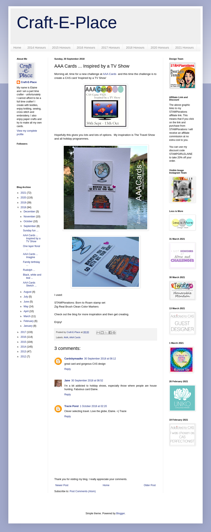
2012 (24, 356)
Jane (67, 380)
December (30, 211)
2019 (24, 202)
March (27, 316)
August (28, 291)
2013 (24, 351)
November (30, 216)
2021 (24, 192)
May (26, 306)
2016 (24, 336)
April (26, 311)
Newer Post (61, 485)
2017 (24, 332)
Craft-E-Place (67, 22)
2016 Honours (86, 47)
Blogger (120, 513)
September (30, 226)
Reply (67, 369)
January (28, 325)
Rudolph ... (29, 270)
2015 (24, 341)
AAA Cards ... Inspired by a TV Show (32, 238)
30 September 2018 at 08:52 (87, 380)
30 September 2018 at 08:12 (100, 358)
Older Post (150, 485)
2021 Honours (184, 47)
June (27, 301)
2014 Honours (36, 47)
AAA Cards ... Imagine (30, 255)
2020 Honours (160, 47)
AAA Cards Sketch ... (30, 284)
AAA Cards (109, 74)
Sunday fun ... (30, 230)
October (28, 221)
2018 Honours (135, 47)
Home (17, 47)
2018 (24, 207)
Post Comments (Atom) (83, 491)
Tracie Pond (71, 406)
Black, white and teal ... (32, 276)
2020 (24, 197)
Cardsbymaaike (73, 358)
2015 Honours (61, 47)
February (29, 321)
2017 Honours (110, 47)
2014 (24, 346)
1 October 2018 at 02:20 (93, 406)
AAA (66, 337)
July (26, 296)
